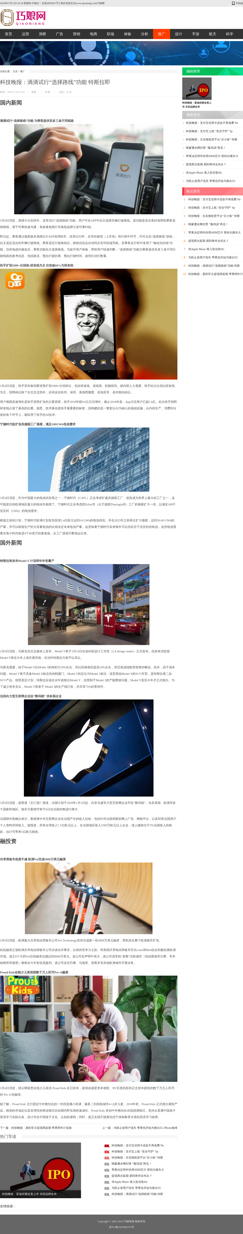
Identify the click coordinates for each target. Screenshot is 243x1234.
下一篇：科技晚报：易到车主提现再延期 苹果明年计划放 (36, 1127)
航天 (212, 34)
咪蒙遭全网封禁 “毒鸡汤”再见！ (132, 1163)
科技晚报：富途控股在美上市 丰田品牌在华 (29, 1194)
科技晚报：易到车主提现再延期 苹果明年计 (215, 274)
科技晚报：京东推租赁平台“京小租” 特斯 (137, 1157)
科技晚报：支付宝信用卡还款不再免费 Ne (138, 1145)
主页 (15, 71)
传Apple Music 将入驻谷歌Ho (129, 1181)
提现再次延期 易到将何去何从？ (132, 1175)
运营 (25, 34)
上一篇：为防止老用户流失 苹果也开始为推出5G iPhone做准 (139, 1127)
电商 (93, 34)
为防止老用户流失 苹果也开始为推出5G (136, 1187)
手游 (195, 34)
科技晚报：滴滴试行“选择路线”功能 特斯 (137, 1194)
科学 (229, 34)
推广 (161, 34)
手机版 (239, 3)
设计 (178, 34)
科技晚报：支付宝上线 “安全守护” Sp (135, 1151)
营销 (76, 34)
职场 (110, 34)
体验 (127, 34)
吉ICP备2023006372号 (121, 1227)
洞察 (42, 34)
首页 (8, 34)
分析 (144, 34)
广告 (59, 34)
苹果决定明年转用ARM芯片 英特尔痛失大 (138, 1169)
